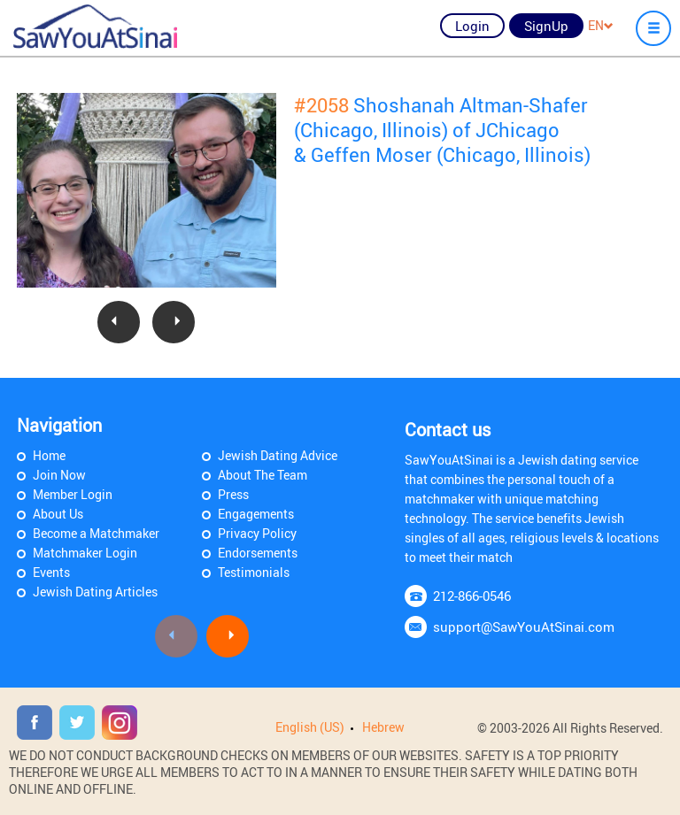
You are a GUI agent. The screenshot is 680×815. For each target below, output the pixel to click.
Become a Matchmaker (96, 533)
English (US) (309, 727)
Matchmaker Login (85, 552)
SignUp (546, 26)
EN (601, 25)
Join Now (59, 474)
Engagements (256, 513)
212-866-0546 (472, 595)
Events (51, 572)
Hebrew (383, 727)
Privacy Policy (257, 533)
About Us (58, 513)
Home (49, 455)
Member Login (72, 494)
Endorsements (258, 552)
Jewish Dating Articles (95, 591)
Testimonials (254, 572)
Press (233, 494)
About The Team (262, 474)
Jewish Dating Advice (277, 455)
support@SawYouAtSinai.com (523, 626)
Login (472, 26)
